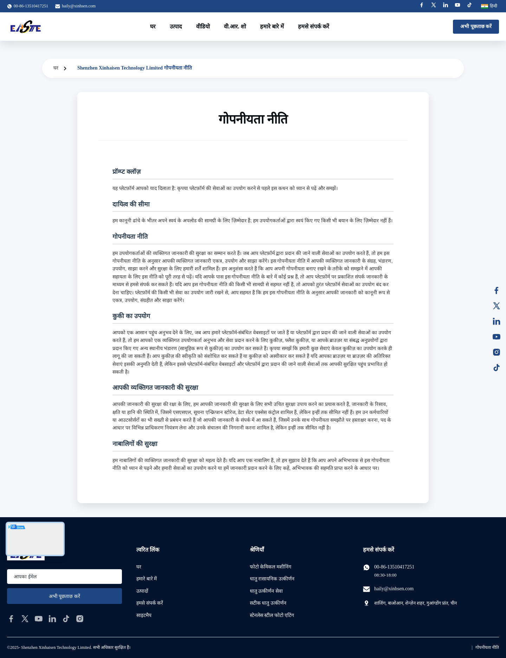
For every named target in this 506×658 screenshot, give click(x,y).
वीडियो (203, 26)
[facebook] (11, 618)
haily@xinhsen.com (79, 6)
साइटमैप (143, 615)
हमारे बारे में (272, 26)
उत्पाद (176, 26)
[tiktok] (66, 618)
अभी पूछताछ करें (476, 26)
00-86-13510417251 (394, 567)
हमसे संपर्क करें (313, 26)
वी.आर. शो (235, 26)
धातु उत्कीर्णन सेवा (266, 591)
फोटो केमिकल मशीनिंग (270, 567)
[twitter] (25, 618)
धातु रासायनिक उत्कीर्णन (272, 578)
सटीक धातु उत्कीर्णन (268, 603)
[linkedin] (52, 618)
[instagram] (80, 618)
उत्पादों (142, 591)
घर (153, 26)
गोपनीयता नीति (487, 647)
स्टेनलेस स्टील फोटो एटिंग (272, 615)
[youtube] (38, 618)
